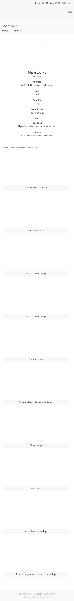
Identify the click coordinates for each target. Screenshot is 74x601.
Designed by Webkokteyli (37, 597)
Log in (66, 3)
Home (5, 31)
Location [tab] (21, 148)
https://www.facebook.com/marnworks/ (37, 126)
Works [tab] (5, 148)
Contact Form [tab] (32, 148)
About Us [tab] (13, 148)
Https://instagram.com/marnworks (37, 135)
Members (17, 31)
